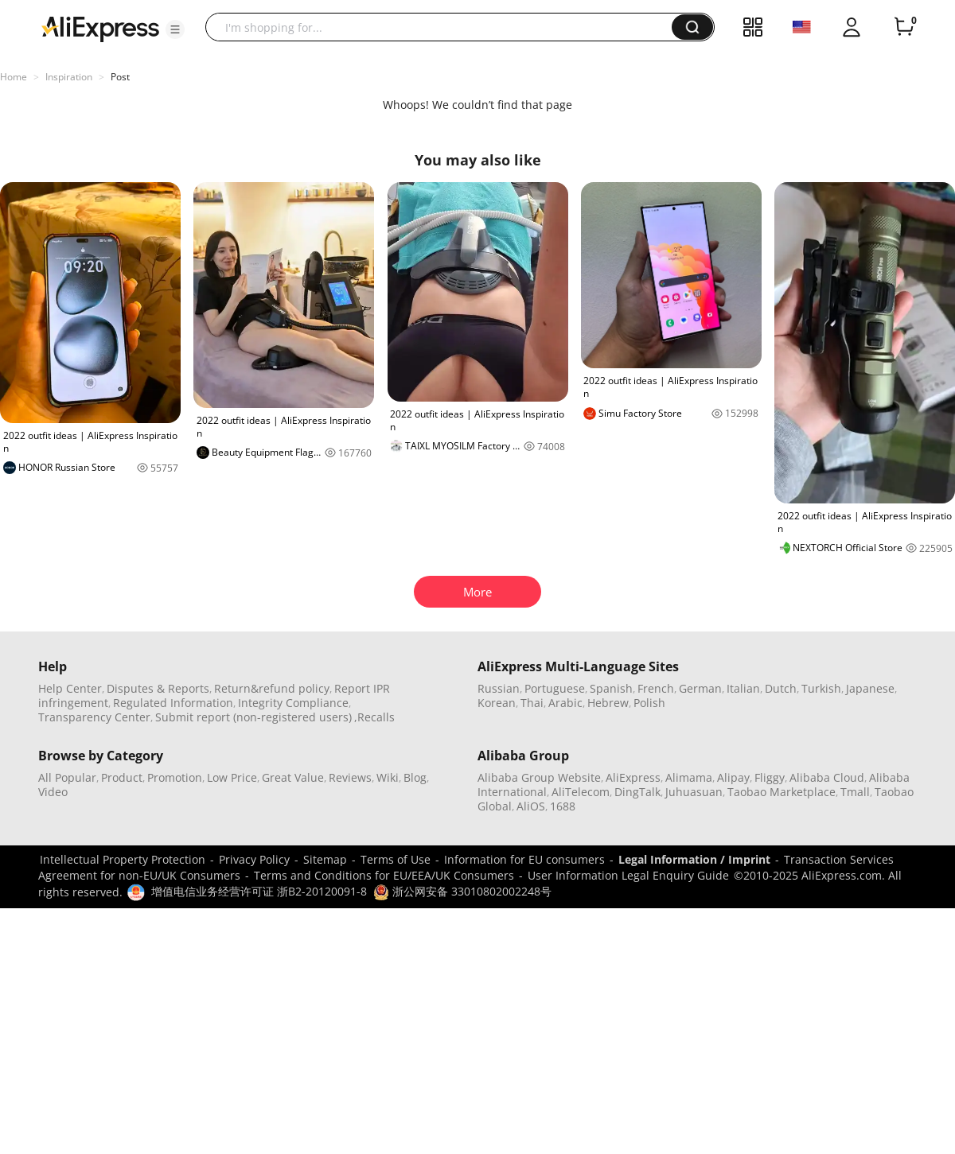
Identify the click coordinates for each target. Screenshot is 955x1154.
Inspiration (68, 77)
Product (121, 777)
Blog (415, 777)
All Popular (67, 777)
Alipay (733, 777)
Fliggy (769, 777)
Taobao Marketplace (781, 791)
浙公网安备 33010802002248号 (462, 891)
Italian (743, 688)
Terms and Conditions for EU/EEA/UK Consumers (384, 875)
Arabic (565, 702)
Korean (496, 702)
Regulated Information (173, 702)
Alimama (688, 777)
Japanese (870, 688)
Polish (649, 702)
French (655, 688)
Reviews (350, 777)
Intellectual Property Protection (122, 859)
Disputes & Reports (158, 688)
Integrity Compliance (293, 702)
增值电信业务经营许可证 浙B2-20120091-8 (259, 891)
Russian (498, 688)
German (700, 688)
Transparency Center (94, 717)
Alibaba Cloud (826, 777)
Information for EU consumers (524, 859)
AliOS (530, 806)
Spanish (611, 688)
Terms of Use (396, 859)
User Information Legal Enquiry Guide (628, 875)
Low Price (232, 777)
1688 (562, 806)
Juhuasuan (694, 791)
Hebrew (608, 702)
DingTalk (637, 791)
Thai (532, 702)
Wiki (387, 777)
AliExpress (633, 777)
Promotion (174, 777)
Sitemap (325, 859)
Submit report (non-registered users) (253, 717)
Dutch (781, 688)
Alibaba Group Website (539, 777)
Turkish (821, 688)
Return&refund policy (271, 688)
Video (53, 791)
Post (120, 77)
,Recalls (374, 717)
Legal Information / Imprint (694, 859)
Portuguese (554, 688)
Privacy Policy (254, 859)
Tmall (855, 791)
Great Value (293, 777)
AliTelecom (581, 791)
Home (13, 77)
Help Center (70, 688)
